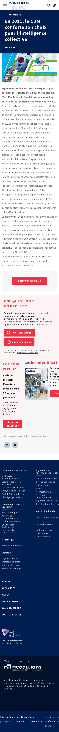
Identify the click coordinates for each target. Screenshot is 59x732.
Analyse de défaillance (13, 490)
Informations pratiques (27, 352)
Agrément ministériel (47, 500)
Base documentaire (12, 545)
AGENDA (6, 581)
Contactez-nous (29, 280)
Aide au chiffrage (11, 565)
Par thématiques (10, 512)
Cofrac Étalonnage (45, 481)
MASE (39, 488)
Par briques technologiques (10, 516)
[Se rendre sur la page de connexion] (54, 5)
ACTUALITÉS (8, 588)
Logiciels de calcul (11, 561)
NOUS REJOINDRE (11, 608)
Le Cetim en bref (44, 529)
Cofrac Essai (42, 485)
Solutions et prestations (14, 470)
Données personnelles (36, 719)
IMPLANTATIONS (11, 601)
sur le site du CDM (23, 265)
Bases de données (11, 568)
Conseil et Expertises (13, 487)
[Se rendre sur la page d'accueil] (19, 3)
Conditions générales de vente (50, 721)
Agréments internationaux (43, 496)
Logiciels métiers (11, 558)
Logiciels (6, 552)
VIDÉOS (6, 594)
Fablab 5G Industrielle (13, 494)
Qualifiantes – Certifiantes (9, 525)
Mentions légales (22, 719)
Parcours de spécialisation (9, 531)
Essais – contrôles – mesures (12, 482)
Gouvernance (43, 536)
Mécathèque (8, 539)
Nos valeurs (42, 533)
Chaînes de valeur (11, 521)
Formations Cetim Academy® (11, 505)
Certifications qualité (47, 478)
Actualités (13, 15)
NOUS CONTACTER (12, 614)
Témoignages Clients (12, 497)
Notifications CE (44, 491)
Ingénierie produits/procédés (12, 477)
